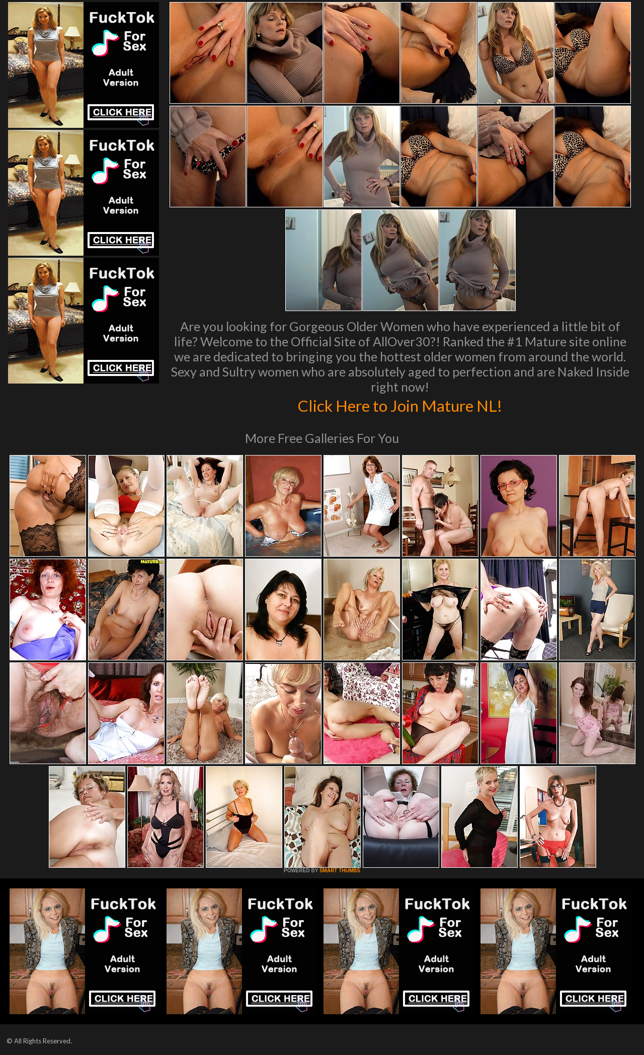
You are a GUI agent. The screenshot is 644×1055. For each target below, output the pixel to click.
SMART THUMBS (339, 870)
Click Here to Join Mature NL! (400, 404)
